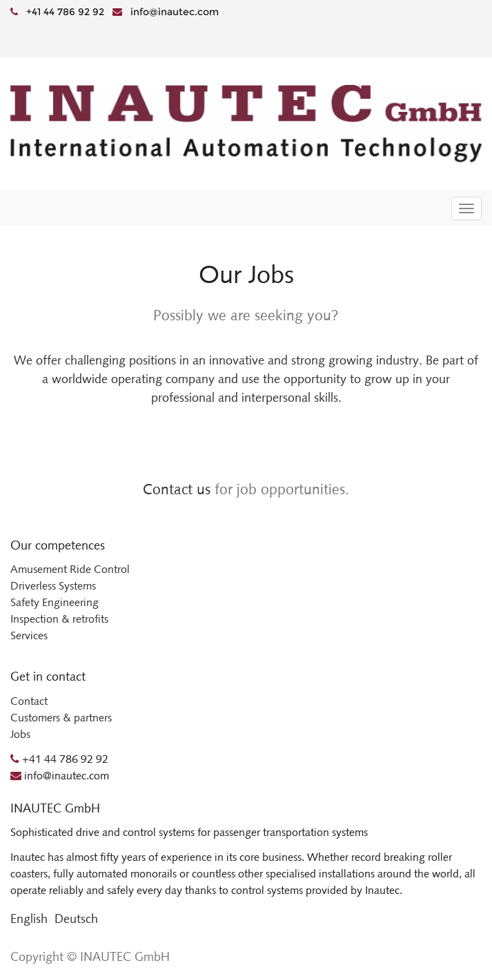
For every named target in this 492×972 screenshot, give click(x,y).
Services (29, 635)
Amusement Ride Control (70, 569)
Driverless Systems (53, 585)
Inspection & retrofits (59, 618)
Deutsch (76, 918)
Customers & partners (61, 717)
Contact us (176, 489)
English (29, 918)
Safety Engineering (54, 602)
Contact (29, 701)
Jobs (20, 734)
